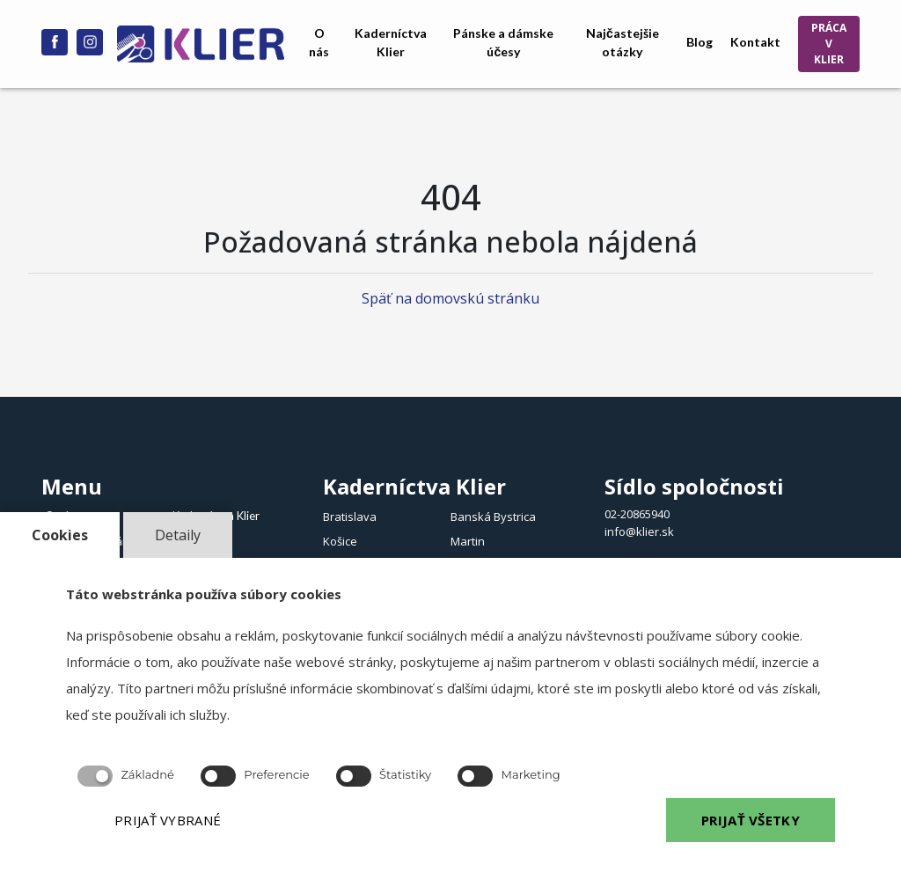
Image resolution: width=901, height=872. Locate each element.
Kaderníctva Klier (391, 42)
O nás (319, 42)
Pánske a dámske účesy (503, 42)
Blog (699, 41)
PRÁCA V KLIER (828, 43)
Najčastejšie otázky (622, 42)
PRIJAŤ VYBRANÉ (167, 820)
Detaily (178, 535)
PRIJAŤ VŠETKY (750, 820)
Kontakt (755, 41)
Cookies (60, 535)
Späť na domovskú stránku (450, 298)
